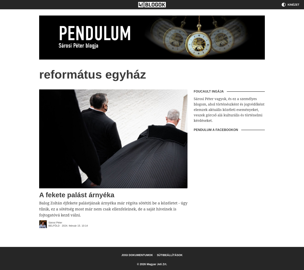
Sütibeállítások (170, 255)
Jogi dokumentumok (137, 255)
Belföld (54, 225)
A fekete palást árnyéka (76, 195)
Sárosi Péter (55, 222)
